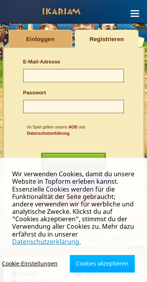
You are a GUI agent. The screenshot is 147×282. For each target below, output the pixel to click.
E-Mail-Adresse (41, 62)
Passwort (34, 93)
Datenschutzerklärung (48, 133)
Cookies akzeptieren (102, 263)
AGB (72, 127)
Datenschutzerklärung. (46, 241)
